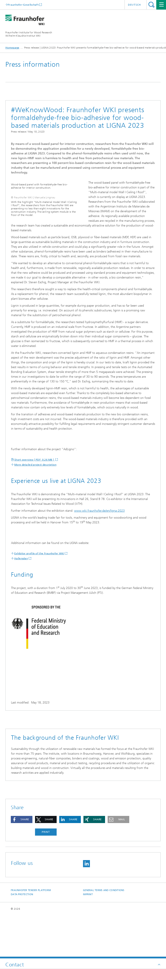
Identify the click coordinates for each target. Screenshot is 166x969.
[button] (21, 862)
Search (151, 4)
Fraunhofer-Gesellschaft (23, 4)
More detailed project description (35, 507)
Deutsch (134, 4)
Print (46, 874)
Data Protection (22, 937)
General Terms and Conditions (103, 933)
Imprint (88, 937)
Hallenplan (21, 601)
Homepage (12, 47)
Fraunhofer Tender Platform (31, 933)
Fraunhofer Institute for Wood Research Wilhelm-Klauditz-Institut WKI (28, 34)
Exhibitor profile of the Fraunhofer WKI (39, 596)
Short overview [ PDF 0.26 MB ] (34, 502)
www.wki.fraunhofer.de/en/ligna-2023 (99, 553)
